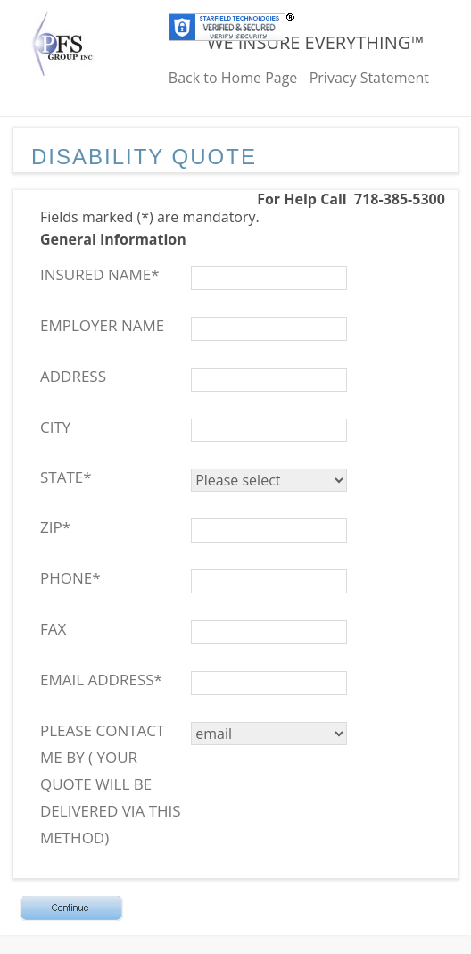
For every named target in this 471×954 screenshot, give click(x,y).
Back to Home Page (233, 77)
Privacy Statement (369, 77)
